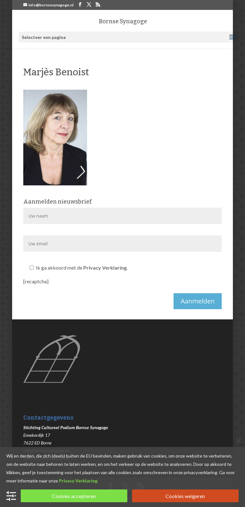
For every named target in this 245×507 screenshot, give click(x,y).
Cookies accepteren (74, 496)
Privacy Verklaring (105, 268)
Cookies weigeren (185, 496)
